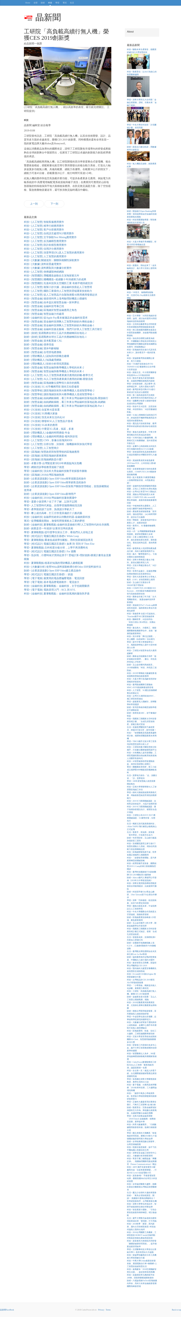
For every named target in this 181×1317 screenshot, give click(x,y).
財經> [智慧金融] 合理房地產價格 (42, 352)
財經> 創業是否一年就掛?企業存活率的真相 (48, 528)
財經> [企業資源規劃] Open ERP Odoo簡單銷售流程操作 (55, 482)
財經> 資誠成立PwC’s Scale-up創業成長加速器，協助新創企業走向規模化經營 (142, 608)
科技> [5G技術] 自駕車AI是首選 (42, 409)
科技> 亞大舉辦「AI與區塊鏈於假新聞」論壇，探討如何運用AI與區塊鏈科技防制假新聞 (142, 318)
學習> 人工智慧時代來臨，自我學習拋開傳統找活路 (53, 505)
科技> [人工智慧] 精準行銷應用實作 (44, 225)
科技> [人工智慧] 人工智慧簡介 (41, 448)
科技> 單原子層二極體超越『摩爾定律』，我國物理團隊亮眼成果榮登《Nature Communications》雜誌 (142, 1161)
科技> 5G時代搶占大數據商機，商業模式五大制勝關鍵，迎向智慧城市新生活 (142, 440)
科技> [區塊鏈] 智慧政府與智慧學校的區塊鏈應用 (51, 451)
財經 (43, 3)
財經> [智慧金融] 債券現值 (39, 344)
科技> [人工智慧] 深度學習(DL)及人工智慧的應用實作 (54, 252)
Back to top (176, 1310)
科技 (50, 3)
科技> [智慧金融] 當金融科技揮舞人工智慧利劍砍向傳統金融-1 (59, 325)
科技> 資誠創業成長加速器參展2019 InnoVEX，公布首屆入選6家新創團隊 (141, 463)
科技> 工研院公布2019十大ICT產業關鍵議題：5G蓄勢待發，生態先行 (141, 818)
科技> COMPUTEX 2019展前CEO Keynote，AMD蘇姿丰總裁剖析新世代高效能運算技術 (141, 591)
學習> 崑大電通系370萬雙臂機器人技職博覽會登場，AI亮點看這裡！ (141, 480)
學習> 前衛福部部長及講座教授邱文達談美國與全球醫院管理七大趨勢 (142, 455)
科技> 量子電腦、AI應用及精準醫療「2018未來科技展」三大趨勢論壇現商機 (142, 1088)
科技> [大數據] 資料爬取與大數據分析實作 (48, 267)
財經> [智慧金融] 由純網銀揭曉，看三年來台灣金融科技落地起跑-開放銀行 (66, 398)
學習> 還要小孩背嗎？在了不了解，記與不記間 (50, 501)
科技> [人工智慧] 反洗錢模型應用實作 (45, 241)
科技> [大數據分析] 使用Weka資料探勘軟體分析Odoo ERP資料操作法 (62, 566)
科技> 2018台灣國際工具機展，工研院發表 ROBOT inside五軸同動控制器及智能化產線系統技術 (141, 1235)
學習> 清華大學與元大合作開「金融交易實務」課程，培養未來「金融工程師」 (142, 102)
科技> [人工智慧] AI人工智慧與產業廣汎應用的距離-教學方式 (58, 375)
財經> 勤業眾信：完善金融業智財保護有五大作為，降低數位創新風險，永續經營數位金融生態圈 (142, 1110)
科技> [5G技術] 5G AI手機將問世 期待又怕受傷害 (51, 386)
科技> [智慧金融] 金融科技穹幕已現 (44, 306)
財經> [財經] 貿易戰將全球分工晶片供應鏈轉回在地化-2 (55, 333)
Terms (108, 1310)
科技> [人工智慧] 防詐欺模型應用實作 (45, 245)
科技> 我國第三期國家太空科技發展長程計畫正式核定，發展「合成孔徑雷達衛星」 (142, 931)
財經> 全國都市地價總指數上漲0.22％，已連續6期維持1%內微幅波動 (141, 946)
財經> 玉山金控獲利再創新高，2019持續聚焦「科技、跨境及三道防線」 (142, 667)
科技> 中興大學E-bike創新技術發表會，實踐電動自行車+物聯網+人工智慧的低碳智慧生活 (142, 1263)
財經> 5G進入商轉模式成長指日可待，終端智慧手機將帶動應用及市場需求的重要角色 (142, 418)
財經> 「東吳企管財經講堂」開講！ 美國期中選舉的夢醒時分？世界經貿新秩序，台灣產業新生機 (142, 1198)
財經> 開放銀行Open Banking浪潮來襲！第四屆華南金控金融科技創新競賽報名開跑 (142, 214)
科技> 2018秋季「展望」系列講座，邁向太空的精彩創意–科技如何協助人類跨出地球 (141, 1227)
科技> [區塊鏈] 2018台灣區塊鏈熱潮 (44, 474)
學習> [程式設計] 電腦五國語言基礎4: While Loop (51, 536)
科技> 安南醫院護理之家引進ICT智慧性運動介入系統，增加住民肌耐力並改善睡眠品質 (142, 846)
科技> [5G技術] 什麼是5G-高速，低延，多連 (49, 428)
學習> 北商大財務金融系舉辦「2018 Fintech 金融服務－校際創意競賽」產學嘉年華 (141, 1119)
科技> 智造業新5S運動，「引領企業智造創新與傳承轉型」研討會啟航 (142, 1212)
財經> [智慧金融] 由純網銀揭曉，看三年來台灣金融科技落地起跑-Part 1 (64, 405)
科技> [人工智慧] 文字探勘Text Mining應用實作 (50, 237)
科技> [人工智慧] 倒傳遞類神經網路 (44, 271)
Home (27, 3)
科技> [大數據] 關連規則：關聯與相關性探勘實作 (51, 260)
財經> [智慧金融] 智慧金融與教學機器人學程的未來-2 (54, 367)
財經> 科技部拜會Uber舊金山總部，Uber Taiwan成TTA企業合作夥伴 (142, 895)
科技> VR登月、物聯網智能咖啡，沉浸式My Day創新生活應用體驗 (141, 295)
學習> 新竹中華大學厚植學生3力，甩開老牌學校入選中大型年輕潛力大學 (142, 645)
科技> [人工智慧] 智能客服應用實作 (44, 222)
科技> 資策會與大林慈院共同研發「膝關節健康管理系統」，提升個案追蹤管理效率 (142, 1244)
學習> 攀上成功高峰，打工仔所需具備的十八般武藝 (53, 513)
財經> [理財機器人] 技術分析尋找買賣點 (46, 363)
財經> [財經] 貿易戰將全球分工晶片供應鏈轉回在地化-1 (55, 336)
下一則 (54, 203)
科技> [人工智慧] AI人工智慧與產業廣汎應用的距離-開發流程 (58, 379)
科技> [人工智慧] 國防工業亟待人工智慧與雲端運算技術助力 (58, 290)
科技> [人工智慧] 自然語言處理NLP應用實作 (49, 233)
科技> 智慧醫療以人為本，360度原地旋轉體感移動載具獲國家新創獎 (142, 1056)
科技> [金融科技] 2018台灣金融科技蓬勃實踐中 (50, 497)
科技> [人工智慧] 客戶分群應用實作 (44, 229)
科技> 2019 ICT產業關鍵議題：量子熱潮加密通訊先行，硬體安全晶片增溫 (142, 809)
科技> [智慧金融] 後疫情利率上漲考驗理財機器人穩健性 (55, 298)
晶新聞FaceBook (7, 1310)
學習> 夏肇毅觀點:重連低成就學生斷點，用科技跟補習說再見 (58, 540)
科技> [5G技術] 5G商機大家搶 (41, 413)
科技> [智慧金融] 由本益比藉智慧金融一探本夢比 (51, 302)
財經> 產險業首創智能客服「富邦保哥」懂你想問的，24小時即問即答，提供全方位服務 (142, 514)
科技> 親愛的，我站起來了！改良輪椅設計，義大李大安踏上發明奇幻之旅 (142, 268)
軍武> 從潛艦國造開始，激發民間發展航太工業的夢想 (54, 520)
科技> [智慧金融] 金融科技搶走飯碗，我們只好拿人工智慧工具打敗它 (63, 329)
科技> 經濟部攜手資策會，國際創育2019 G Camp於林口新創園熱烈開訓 (141, 866)
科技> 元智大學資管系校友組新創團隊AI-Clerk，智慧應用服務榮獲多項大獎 (141, 1039)
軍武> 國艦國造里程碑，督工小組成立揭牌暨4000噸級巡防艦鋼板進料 (142, 770)
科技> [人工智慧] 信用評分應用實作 (44, 248)
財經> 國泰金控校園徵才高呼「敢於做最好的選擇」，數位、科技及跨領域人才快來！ (142, 659)
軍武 (65, 3)
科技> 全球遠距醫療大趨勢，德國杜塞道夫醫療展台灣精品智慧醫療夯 (142, 1187)
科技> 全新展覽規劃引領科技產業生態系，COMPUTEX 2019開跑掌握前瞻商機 (141, 472)
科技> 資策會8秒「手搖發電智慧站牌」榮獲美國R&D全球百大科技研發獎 (142, 1178)
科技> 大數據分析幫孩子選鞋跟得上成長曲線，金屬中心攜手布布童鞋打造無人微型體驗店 (142, 1025)
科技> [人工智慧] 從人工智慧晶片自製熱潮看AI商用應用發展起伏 (60, 294)
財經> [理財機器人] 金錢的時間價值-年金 (47, 432)
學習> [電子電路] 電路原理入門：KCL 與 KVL (49, 589)
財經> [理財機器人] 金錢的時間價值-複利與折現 (51, 436)
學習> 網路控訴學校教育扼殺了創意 (44, 467)
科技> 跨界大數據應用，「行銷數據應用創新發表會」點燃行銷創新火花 (142, 1127)
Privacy (101, 1310)
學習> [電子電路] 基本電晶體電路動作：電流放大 (51, 582)
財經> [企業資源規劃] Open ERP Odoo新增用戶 (50, 494)
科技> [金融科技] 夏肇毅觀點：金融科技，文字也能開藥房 (57, 585)
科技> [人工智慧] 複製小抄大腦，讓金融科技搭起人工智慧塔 (58, 287)
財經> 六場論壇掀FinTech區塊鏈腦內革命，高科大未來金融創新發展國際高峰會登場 (142, 1283)
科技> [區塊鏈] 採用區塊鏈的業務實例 (45, 455)
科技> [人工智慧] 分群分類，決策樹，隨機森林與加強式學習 (58, 444)
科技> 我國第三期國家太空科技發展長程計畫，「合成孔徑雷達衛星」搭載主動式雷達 (141, 721)
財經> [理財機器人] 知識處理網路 (42, 359)
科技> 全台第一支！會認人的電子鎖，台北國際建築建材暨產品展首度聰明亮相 (142, 1073)
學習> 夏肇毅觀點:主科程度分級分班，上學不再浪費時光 (56, 547)
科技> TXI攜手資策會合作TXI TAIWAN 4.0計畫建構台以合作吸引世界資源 (141, 367)
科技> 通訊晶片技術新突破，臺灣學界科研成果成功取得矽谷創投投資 (142, 426)
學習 (57, 3)
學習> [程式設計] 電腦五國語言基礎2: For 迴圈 (50, 551)
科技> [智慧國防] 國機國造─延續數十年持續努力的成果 (55, 279)
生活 (72, 3)
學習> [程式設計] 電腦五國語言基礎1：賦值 (48, 574)
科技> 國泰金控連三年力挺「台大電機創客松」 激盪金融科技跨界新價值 (141, 599)
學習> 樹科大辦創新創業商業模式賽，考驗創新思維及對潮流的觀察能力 (142, 795)
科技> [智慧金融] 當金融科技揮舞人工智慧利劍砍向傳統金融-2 (59, 321)
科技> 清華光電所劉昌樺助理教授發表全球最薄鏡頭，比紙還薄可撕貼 (142, 886)
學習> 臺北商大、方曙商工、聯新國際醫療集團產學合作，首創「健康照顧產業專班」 (142, 631)
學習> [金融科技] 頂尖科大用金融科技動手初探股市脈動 (55, 471)
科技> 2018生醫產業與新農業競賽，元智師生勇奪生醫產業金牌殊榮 (142, 1005)
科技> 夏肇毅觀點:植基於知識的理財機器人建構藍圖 (53, 563)
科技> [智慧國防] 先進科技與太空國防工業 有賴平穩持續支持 (58, 283)
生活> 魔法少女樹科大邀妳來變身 (141, 1193)
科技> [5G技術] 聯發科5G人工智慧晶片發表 (48, 421)
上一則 (34, 203)
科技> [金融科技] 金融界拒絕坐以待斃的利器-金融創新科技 (57, 517)
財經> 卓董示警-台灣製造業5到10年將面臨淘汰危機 (53, 463)
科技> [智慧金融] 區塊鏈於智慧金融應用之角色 (50, 310)
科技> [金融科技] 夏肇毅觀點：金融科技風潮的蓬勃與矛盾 (57, 593)
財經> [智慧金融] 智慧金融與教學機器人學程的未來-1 (54, 371)
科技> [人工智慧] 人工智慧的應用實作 (45, 256)
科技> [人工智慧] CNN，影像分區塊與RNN (48, 440)
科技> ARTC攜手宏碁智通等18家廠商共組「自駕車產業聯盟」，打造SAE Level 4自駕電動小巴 (142, 1170)
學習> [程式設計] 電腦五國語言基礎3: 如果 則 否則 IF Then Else (59, 543)
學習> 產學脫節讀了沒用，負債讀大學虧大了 (49, 509)
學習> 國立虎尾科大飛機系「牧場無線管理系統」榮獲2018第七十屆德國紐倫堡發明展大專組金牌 (142, 1136)
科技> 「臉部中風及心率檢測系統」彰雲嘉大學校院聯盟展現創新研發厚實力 (142, 1096)
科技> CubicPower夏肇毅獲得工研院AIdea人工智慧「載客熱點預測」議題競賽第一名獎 (141, 1065)
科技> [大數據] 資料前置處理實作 (42, 264)
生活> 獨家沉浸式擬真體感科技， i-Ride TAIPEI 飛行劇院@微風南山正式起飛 (142, 826)
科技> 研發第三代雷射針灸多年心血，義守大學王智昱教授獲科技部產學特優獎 (142, 1048)
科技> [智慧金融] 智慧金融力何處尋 (44, 313)
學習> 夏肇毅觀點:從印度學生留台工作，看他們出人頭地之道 (58, 532)
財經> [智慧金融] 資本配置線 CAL (43, 340)
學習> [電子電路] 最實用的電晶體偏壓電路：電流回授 (54, 578)
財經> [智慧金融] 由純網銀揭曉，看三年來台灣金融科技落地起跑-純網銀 (65, 402)
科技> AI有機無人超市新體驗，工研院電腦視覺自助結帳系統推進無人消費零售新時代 (142, 755)
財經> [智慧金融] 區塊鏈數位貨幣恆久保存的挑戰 (51, 382)
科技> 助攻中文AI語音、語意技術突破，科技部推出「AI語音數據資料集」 (142, 409)
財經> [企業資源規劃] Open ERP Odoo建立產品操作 (52, 570)
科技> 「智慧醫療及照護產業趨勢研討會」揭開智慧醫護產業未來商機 (142, 736)
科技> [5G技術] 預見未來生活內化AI (44, 417)
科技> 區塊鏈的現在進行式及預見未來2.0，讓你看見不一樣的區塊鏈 (141, 352)
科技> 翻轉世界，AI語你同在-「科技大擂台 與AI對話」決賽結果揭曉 (141, 622)
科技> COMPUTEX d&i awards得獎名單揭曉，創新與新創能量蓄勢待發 (142, 500)
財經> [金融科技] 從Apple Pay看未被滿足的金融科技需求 (56, 317)
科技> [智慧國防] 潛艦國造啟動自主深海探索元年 (51, 275)
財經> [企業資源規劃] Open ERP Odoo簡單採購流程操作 (55, 478)
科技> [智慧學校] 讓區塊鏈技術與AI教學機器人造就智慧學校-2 (59, 390)
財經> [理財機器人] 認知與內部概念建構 (46, 356)
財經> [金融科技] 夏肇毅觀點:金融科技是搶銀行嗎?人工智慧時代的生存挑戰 (66, 524)
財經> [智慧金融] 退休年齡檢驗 (41, 348)
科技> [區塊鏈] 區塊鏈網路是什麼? (43, 459)
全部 (36, 3)
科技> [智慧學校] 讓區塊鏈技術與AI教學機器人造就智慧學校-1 (59, 394)
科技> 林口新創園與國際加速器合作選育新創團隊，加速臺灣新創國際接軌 (142, 333)
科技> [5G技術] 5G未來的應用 (41, 425)
